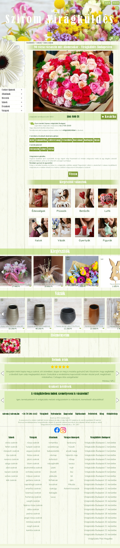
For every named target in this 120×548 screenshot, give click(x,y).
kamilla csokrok (33, 530)
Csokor (14, 52)
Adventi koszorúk (71, 488)
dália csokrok (33, 509)
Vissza (73, 174)
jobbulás (53, 476)
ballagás (88, 140)
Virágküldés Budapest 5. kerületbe (100, 459)
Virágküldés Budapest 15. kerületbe (100, 501)
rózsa (51, 149)
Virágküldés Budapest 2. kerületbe (100, 446)
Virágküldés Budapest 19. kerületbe (100, 517)
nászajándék (53, 463)
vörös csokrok (11, 442)
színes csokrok (11, 476)
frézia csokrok (33, 455)
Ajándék (10, 48)
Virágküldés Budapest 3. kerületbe (100, 451)
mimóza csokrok (33, 522)
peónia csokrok (33, 513)
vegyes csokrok (33, 451)
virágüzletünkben (69, 130)
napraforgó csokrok (33, 484)
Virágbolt (12, 74)
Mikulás (71, 484)
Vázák (60, 293)
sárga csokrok (11, 463)
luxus (97, 140)
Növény (17, 57)
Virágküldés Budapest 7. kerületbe (100, 467)
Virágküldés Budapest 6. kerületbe (100, 463)
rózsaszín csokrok (11, 451)
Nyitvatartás (56, 414)
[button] (117, 272)
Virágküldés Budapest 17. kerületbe (100, 509)
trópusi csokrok (33, 476)
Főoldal (5, 46)
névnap (53, 455)
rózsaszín (34, 149)
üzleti (53, 467)
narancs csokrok (11, 459)
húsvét (72, 446)
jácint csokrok (33, 459)
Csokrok (38, 43)
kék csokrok (11, 480)
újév (71, 480)
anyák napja (71, 451)
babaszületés (53, 451)
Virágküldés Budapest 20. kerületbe (100, 522)
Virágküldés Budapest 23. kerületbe (100, 534)
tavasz (72, 463)
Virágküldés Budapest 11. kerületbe (100, 484)
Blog (102, 414)
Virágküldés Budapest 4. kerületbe (100, 455)
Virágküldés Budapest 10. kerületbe (100, 480)
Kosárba (109, 116)
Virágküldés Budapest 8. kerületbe (100, 471)
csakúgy (53, 488)
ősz (71, 471)
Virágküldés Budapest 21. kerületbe (100, 526)
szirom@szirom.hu (10, 414)
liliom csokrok (33, 463)
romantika (41, 140)
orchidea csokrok (33, 471)
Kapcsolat (68, 414)
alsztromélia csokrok (33, 467)
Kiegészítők (60, 251)
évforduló (67, 140)
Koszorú (15, 69)
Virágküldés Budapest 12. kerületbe (100, 488)
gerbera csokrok (33, 480)
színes (44, 149)
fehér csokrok (11, 446)
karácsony (71, 442)
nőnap (72, 459)
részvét (53, 471)
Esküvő (17, 63)
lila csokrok (11, 455)
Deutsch (116, 3)
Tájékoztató (80, 414)
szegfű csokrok (33, 501)
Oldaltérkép (112, 414)
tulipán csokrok (33, 446)
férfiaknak (53, 480)
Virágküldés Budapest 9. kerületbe (100, 476)
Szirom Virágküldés (60, 20)
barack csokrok (11, 471)
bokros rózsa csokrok (33, 505)
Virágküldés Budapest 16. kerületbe (100, 505)
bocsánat (78, 140)
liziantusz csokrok (33, 492)
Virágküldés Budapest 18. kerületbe (100, 513)
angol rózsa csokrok (33, 517)
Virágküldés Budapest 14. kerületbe (100, 497)
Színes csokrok (48, 43)
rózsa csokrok (33, 442)
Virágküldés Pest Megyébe (100, 538)
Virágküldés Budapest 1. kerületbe (100, 442)
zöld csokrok (11, 467)
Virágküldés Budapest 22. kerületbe (100, 530)
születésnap (54, 140)
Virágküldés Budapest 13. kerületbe (100, 492)
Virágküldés (30, 43)
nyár (32, 140)
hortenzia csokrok (33, 497)
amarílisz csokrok (33, 488)
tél (71, 476)
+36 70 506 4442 (29, 414)
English (107, 3)
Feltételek (92, 414)
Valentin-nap (72, 455)
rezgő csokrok (33, 526)
